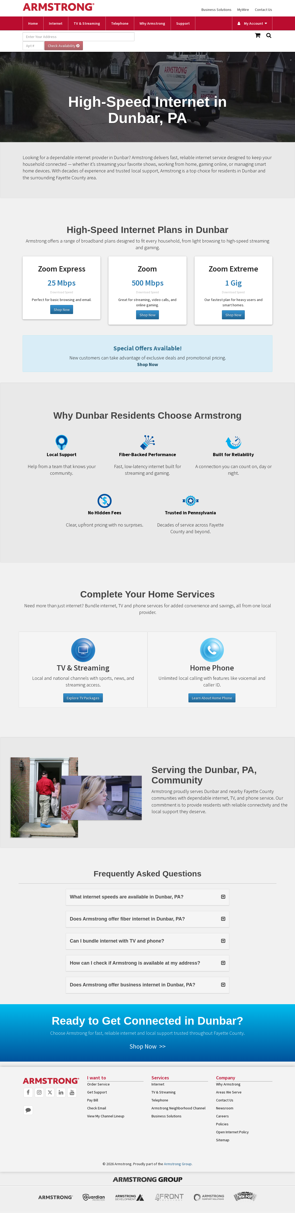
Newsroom (224, 1108)
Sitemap (222, 1140)
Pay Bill (92, 1100)
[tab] (147, 897)
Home (33, 23)
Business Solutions (216, 9)
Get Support (97, 1092)
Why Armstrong (152, 23)
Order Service (98, 1084)
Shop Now (62, 309)
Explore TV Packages (83, 697)
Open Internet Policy (232, 1132)
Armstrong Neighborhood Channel (178, 1108)
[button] (147, 897)
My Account (250, 23)
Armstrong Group (178, 1163)
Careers (222, 1116)
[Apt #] (33, 45)
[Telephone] (212, 650)
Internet (55, 23)
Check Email (96, 1108)
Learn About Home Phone (212, 697)
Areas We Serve (229, 1092)
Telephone (119, 23)
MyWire (243, 9)
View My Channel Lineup (105, 1116)
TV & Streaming (87, 23)
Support (183, 23)
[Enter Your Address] (78, 36)
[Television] (83, 650)
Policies (222, 1124)
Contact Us (263, 9)
